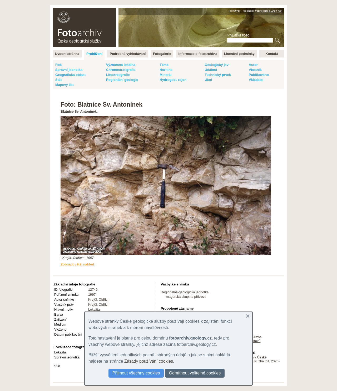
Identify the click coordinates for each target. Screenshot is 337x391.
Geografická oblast (70, 75)
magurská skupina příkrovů (186, 297)
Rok (58, 65)
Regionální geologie (122, 80)
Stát (58, 80)
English (109, 11)
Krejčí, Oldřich (98, 299)
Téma (164, 65)
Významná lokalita (120, 65)
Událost (211, 70)
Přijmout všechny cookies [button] (136, 373)
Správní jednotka (68, 70)
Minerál (165, 75)
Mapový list (64, 85)
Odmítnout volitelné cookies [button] (195, 373)
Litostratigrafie (118, 75)
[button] (248, 316)
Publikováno (259, 75)
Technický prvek (218, 75)
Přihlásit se (272, 11)
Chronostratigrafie (121, 70)
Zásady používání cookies (148, 361)
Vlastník (255, 70)
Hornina (166, 70)
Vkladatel (256, 80)
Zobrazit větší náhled (77, 264)
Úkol (208, 80)
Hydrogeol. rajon (173, 80)
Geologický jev (216, 65)
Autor (253, 65)
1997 (92, 294)
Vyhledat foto (238, 35)
